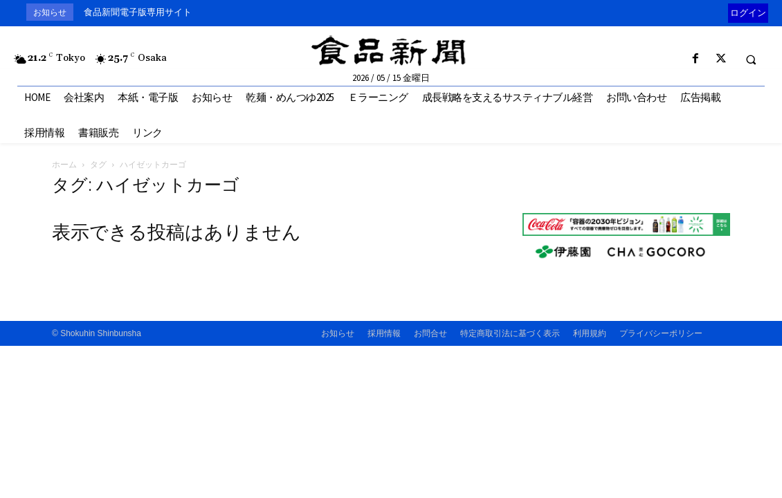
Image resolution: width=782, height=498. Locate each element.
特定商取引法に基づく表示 (510, 333)
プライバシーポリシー (660, 333)
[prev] (725, 12)
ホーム (64, 164)
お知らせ (337, 333)
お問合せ (430, 333)
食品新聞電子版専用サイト (138, 12)
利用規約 (589, 333)
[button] (751, 59)
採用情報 (384, 333)
